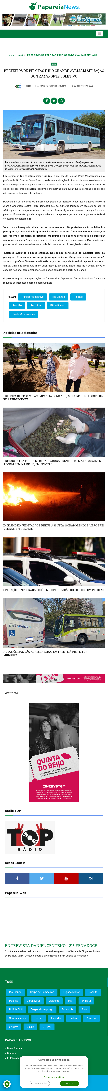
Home (11, 55)
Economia (67, 1009)
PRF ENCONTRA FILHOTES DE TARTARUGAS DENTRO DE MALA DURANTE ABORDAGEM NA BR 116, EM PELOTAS (52, 462)
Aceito (69, 1083)
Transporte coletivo (32, 296)
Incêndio (56, 1018)
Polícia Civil (16, 1009)
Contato (11, 1053)
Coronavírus (33, 1000)
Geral (20, 55)
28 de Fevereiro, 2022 (82, 86)
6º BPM (13, 1026)
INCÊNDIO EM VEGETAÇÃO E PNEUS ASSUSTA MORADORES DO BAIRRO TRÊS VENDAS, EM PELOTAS (54, 527)
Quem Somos (14, 1048)
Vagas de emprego (42, 1009)
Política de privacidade (54, 1077)
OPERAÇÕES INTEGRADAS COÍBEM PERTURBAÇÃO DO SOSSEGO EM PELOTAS (53, 590)
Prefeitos (35, 305)
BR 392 (47, 1026)
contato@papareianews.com (51, 86)
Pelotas (78, 296)
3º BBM (86, 1000)
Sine (84, 1009)
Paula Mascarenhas (24, 314)
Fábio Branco (57, 305)
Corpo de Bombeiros (42, 992)
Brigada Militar (71, 992)
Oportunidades (17, 1018)
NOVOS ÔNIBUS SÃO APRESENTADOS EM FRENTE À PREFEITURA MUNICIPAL (46, 653)
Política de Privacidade (20, 1058)
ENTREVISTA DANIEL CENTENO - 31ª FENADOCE (51, 945)
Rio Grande (58, 296)
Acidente (54, 1000)
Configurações (39, 1083)
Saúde (30, 1026)
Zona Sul (91, 1018)
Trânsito (92, 992)
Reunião (17, 305)
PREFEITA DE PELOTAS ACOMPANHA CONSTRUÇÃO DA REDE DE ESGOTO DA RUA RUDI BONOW (53, 397)
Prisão (38, 1018)
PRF (70, 1000)
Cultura (74, 1018)
